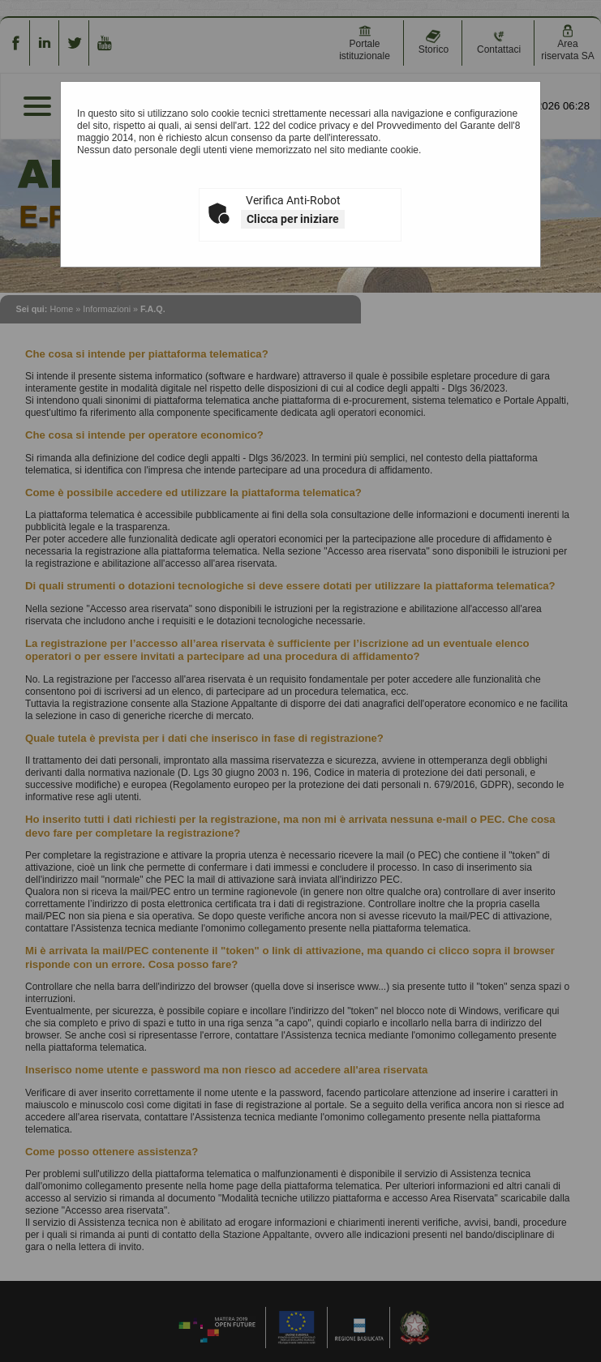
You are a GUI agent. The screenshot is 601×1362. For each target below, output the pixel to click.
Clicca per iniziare (293, 218)
